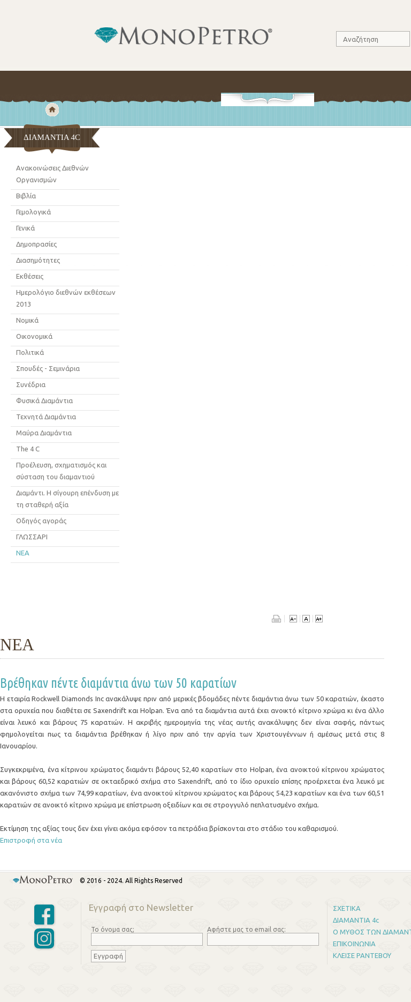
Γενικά (25, 228)
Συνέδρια (30, 384)
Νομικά (27, 320)
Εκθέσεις (29, 276)
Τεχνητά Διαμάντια (46, 416)
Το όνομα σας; (112, 929)
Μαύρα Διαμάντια (44, 432)
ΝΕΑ (22, 552)
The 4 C (28, 448)
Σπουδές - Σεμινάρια (48, 368)
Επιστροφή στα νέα (31, 840)
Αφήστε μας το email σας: (246, 929)
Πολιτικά (30, 352)
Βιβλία (26, 195)
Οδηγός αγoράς (41, 520)
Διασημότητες (38, 260)
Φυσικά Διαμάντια (44, 400)
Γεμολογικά (33, 212)
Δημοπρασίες (36, 244)
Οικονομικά (34, 336)
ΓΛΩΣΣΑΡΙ (32, 536)
